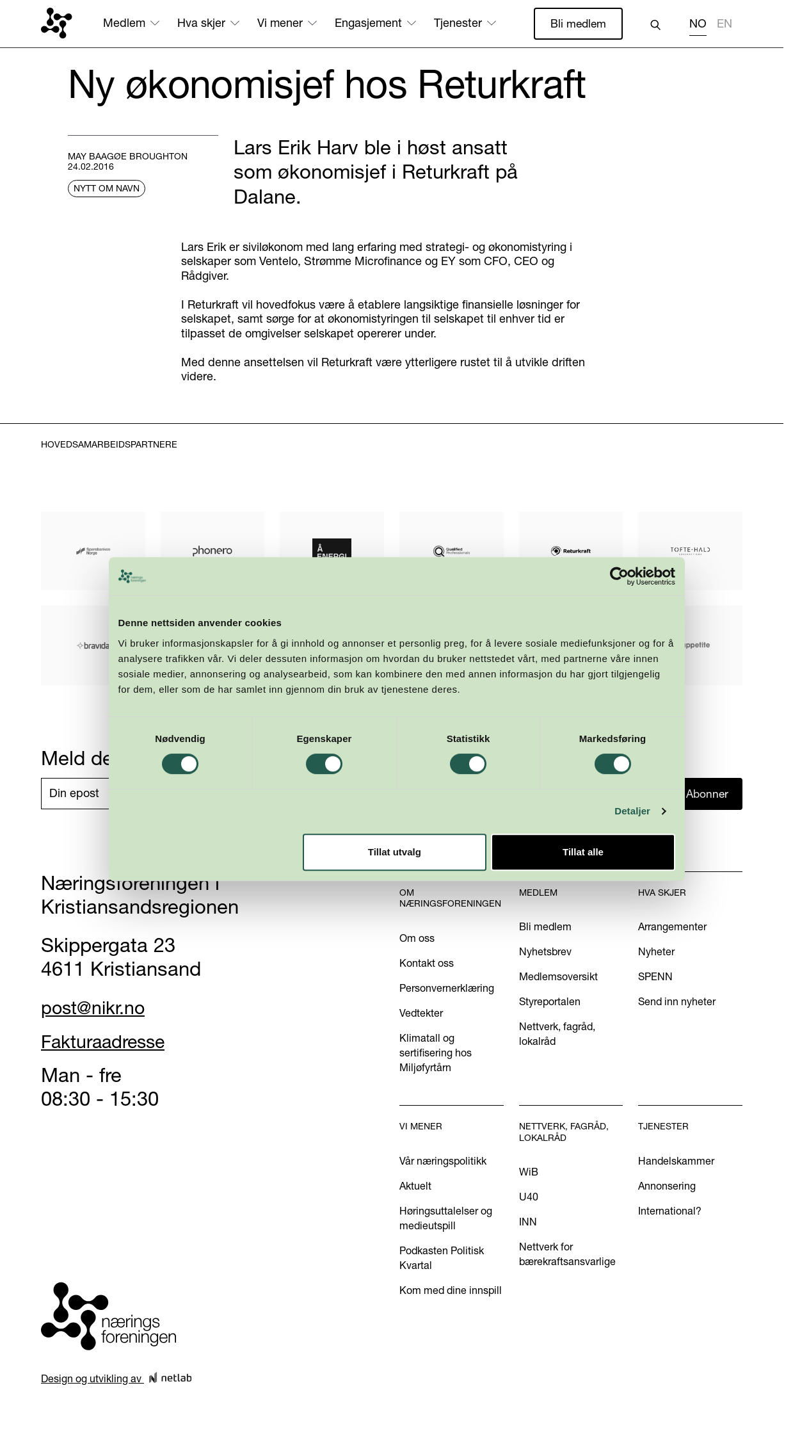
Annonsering (667, 1186)
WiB (528, 1173)
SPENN (655, 977)
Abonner (708, 794)
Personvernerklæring (446, 989)
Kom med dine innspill (450, 1290)
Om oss (417, 939)
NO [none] (698, 23)
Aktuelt (415, 1186)
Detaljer (632, 810)
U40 (528, 1198)
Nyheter (656, 952)
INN (528, 1222)
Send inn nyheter (677, 1002)
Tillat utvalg (394, 851)
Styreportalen (550, 1002)
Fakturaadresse (110, 1042)
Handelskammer (676, 1161)
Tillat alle (583, 851)
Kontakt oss (426, 964)
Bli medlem (577, 23)
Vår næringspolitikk (442, 1161)
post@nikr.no (98, 1008)
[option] (724, 25)
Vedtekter (421, 1014)
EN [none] (724, 23)
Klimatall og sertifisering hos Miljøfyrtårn (435, 1054)
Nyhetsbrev (545, 952)
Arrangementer (672, 927)
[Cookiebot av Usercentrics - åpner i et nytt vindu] (619, 576)
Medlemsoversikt (558, 977)
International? (669, 1211)
